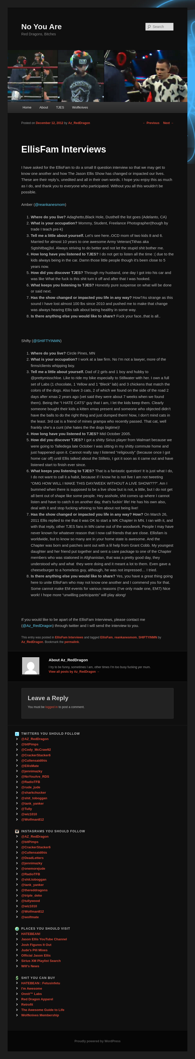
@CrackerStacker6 (36, 755)
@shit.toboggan (33, 879)
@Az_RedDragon (38, 625)
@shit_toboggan (34, 798)
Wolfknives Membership (40, 1015)
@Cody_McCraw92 (36, 749)
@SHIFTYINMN (46, 341)
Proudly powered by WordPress (97, 1041)
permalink (71, 642)
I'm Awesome (31, 988)
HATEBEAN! (31, 934)
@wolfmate (30, 917)
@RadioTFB (30, 782)
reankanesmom (126, 637)
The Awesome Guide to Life (42, 1010)
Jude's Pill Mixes (34, 950)
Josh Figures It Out (36, 945)
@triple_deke (31, 895)
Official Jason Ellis (36, 955)
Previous (151, 123)
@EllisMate (30, 766)
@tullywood (30, 901)
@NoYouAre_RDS (35, 776)
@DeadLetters (32, 858)
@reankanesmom (50, 204)
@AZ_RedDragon (34, 739)
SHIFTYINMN (147, 637)
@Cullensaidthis (34, 760)
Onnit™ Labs (31, 994)
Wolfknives (80, 107)
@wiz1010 (29, 814)
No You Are (41, 26)
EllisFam (106, 637)
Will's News (30, 966)
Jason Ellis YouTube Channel (44, 939)
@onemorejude (33, 868)
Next (168, 123)
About (43, 107)
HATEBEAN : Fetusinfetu (40, 983)
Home (27, 107)
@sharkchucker (33, 792)
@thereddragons (34, 890)
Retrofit (27, 1004)
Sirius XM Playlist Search (41, 961)
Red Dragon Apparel (37, 999)
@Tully (26, 809)
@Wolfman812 (32, 819)
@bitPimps (30, 744)
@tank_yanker (32, 803)
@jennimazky (31, 771)
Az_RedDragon (79, 123)
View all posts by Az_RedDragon (74, 671)
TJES (60, 107)
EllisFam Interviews (69, 637)
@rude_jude (30, 787)
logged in (51, 707)
